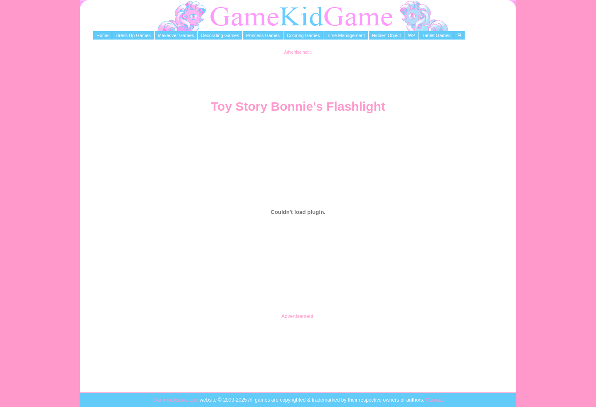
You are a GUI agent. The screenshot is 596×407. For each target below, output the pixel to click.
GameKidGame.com (176, 400)
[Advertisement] (298, 73)
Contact (434, 400)
